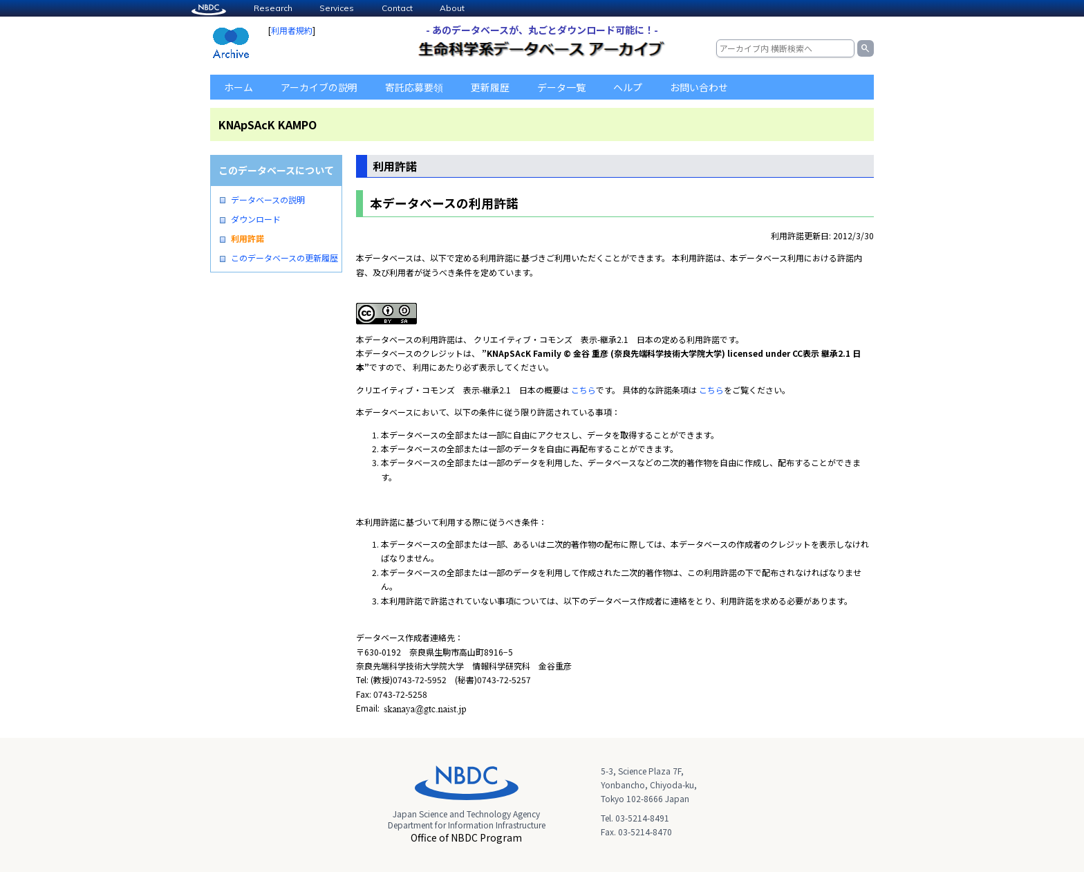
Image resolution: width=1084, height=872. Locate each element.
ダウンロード (256, 219)
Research (273, 8)
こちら (583, 390)
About (452, 8)
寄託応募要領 (414, 87)
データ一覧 (561, 87)
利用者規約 (291, 30)
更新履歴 (490, 87)
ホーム (238, 87)
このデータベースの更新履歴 (284, 257)
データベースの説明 (268, 199)
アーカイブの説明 (319, 87)
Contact (397, 8)
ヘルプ (627, 87)
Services (336, 8)
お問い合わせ (699, 87)
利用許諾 (247, 238)
